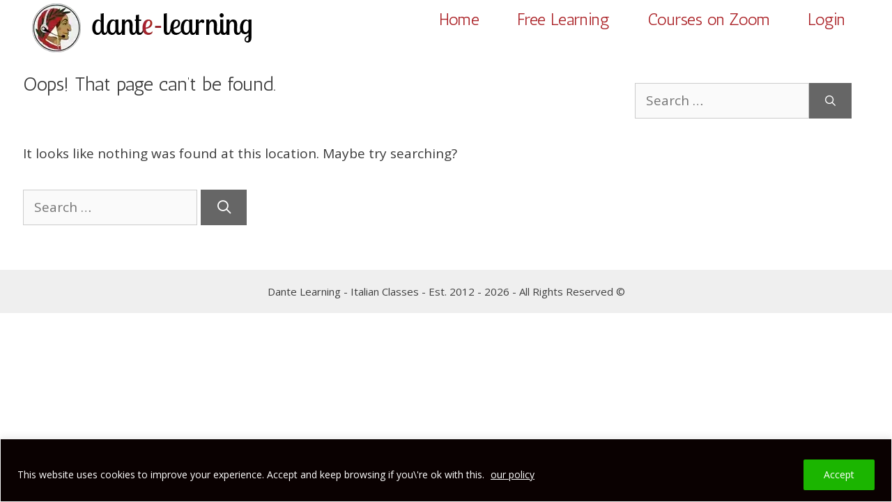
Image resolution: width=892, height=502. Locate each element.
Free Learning (563, 19)
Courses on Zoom (708, 19)
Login (826, 19)
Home (459, 19)
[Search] (224, 207)
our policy (513, 474)
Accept (839, 474)
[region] (446, 470)
